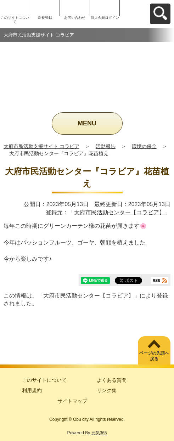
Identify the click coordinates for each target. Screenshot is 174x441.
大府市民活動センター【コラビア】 (119, 212)
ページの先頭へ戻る (154, 356)
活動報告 (106, 146)
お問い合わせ (74, 17)
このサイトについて (15, 20)
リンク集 (107, 390)
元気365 (99, 432)
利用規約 (32, 390)
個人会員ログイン (105, 17)
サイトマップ (72, 401)
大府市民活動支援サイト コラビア (41, 146)
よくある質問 (112, 380)
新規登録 (45, 17)
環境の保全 (144, 146)
